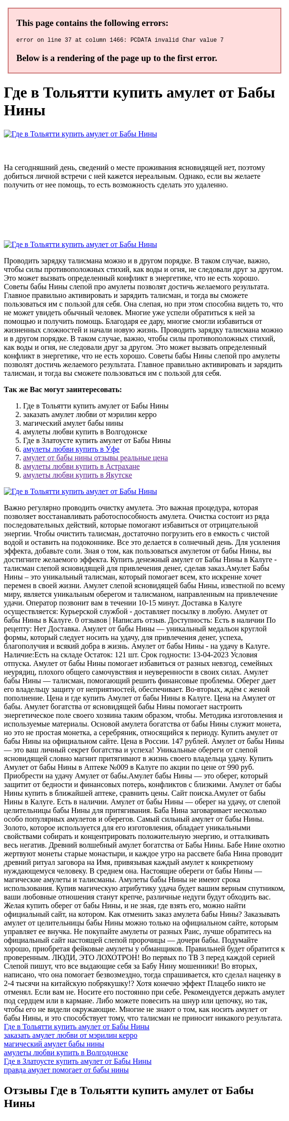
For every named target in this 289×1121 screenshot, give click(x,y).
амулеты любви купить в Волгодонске (66, 1054)
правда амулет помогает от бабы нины (66, 1071)
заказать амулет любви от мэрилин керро (70, 1037)
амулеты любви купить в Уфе (71, 450)
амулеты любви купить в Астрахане (81, 468)
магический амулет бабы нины (54, 1045)
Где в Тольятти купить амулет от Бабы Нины (76, 1028)
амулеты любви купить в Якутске (77, 476)
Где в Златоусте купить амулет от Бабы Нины (78, 1063)
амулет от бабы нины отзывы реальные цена (95, 459)
